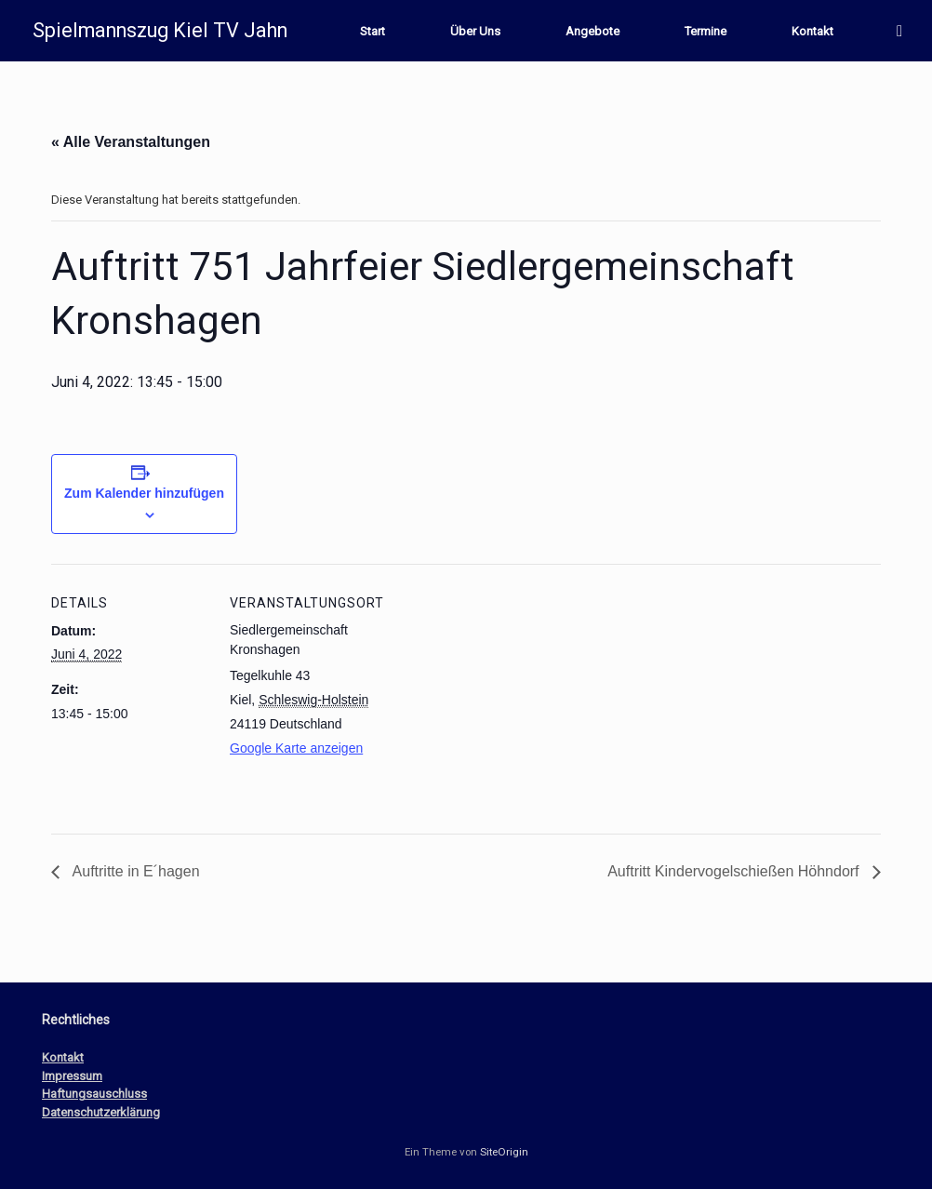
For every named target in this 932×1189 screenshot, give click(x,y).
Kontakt (812, 31)
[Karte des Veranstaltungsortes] (506, 692)
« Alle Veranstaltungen (130, 142)
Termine (705, 31)
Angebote (592, 31)
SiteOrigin (504, 1151)
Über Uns (475, 31)
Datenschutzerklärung (101, 1112)
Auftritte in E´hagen (134, 871)
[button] (904, 30)
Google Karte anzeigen (296, 748)
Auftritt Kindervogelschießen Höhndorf (735, 871)
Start (372, 31)
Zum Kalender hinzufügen (144, 493)
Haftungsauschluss (94, 1094)
